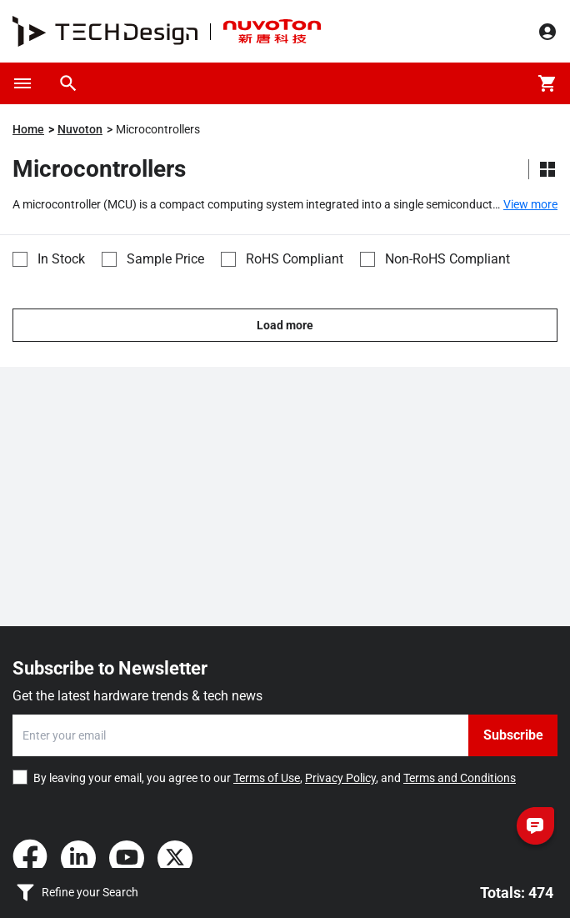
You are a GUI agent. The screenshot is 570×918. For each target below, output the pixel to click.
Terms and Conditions (459, 778)
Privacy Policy (340, 778)
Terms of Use (266, 778)
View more (530, 204)
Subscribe (513, 735)
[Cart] (548, 83)
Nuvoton (80, 129)
